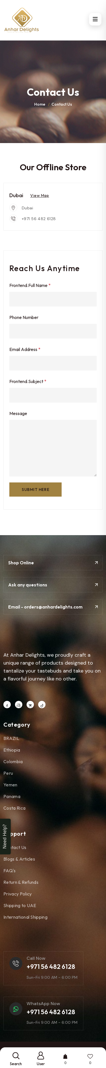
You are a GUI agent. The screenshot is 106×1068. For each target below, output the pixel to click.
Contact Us (17, 847)
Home (39, 104)
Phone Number (23, 317)
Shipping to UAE (22, 905)
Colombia (15, 761)
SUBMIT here (35, 489)
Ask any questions (53, 585)
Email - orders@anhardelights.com (53, 607)
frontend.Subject (27, 381)
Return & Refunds (23, 882)
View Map (39, 195)
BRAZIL (13, 738)
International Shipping (27, 917)
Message (18, 413)
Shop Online (53, 562)
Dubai (27, 207)
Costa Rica (16, 808)
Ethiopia (14, 750)
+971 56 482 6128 (39, 218)
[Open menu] (95, 19)
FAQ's (11, 870)
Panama (14, 796)
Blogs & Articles (21, 859)
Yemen (12, 784)
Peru (10, 773)
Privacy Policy (19, 894)
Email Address (24, 349)
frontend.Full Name (30, 285)
